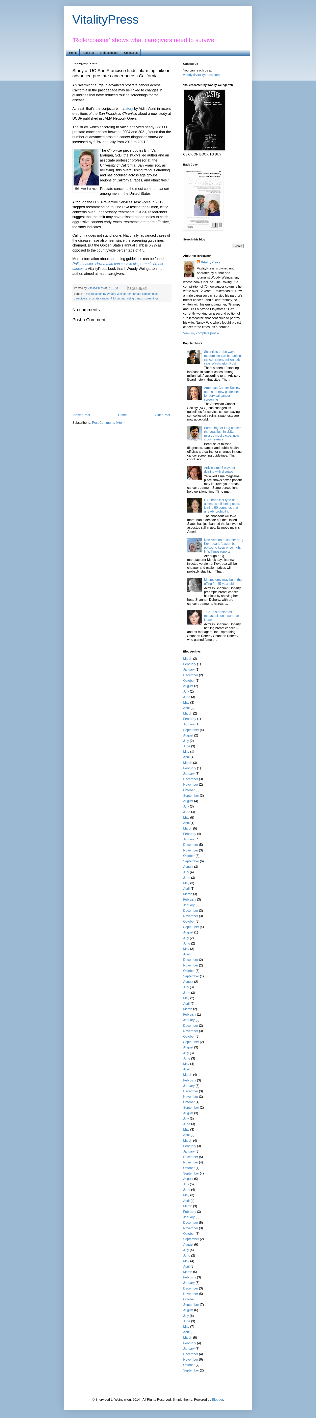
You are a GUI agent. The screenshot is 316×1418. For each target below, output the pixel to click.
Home (73, 52)
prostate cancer (99, 298)
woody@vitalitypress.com (201, 75)
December (190, 675)
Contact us (131, 52)
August (188, 686)
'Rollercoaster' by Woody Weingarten (107, 293)
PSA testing (117, 298)
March (187, 658)
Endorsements (109, 52)
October (189, 680)
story (129, 109)
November (190, 784)
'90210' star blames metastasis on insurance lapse (221, 615)
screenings (151, 298)
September (191, 730)
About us (88, 52)
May (186, 702)
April (186, 708)
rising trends (135, 298)
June (186, 697)
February (189, 664)
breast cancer (142, 293)
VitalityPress (105, 19)
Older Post (162, 415)
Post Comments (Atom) (109, 422)
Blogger (217, 1399)
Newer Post (81, 415)
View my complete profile (201, 333)
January (189, 669)
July (186, 691)
